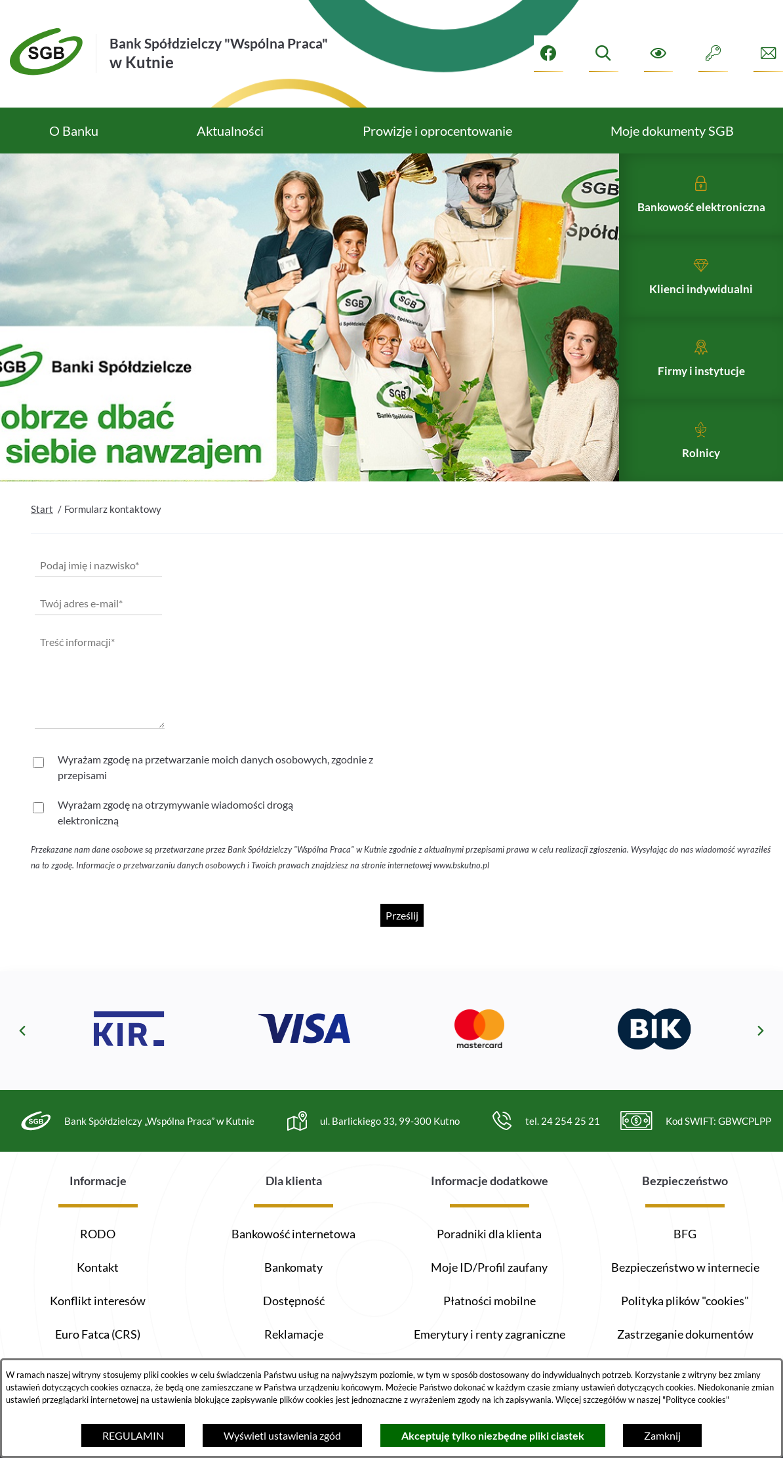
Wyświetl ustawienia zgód (282, 1435)
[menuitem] (74, 130)
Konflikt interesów (98, 1300)
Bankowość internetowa (293, 1233)
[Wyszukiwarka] (603, 53)
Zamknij (662, 1435)
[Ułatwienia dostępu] (658, 53)
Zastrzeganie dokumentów (685, 1334)
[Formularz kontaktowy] (768, 53)
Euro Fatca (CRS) (97, 1334)
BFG (684, 1233)
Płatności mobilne (489, 1300)
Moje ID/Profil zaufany (489, 1267)
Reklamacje (293, 1334)
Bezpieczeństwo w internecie (685, 1267)
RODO (97, 1233)
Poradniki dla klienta (489, 1233)
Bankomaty (293, 1267)
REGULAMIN (133, 1435)
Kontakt (98, 1267)
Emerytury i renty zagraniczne (489, 1334)
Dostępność (294, 1300)
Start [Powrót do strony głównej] (42, 536)
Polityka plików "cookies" (685, 1300)
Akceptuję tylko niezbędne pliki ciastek (492, 1435)
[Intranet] (713, 53)
